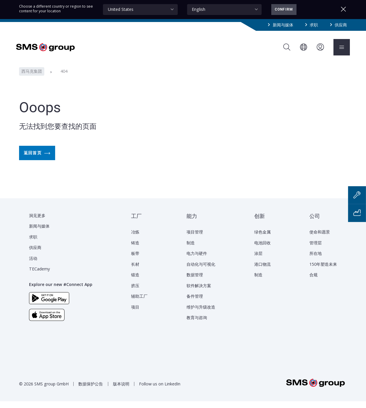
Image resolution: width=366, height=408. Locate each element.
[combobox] (140, 9)
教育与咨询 (197, 324)
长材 (135, 271)
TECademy (39, 275)
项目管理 (195, 238)
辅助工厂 (139, 303)
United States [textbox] (120, 9)
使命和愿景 (319, 238)
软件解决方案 (199, 292)
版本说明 (121, 390)
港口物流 (262, 271)
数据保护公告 (90, 390)
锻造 (135, 281)
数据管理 (195, 281)
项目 (135, 313)
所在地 (315, 260)
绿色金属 (262, 238)
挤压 (135, 292)
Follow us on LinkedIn (159, 390)
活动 (33, 265)
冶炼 (135, 238)
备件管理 (195, 303)
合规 (313, 281)
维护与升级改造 (201, 313)
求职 (314, 25)
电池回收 (262, 249)
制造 (191, 249)
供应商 (341, 25)
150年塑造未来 (323, 271)
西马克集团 (31, 78)
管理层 (315, 249)
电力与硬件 (197, 260)
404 (63, 78)
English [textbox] (198, 9)
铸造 (135, 249)
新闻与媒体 (283, 25)
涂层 (258, 260)
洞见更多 (37, 222)
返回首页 (37, 160)
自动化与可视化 (201, 271)
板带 (135, 260)
